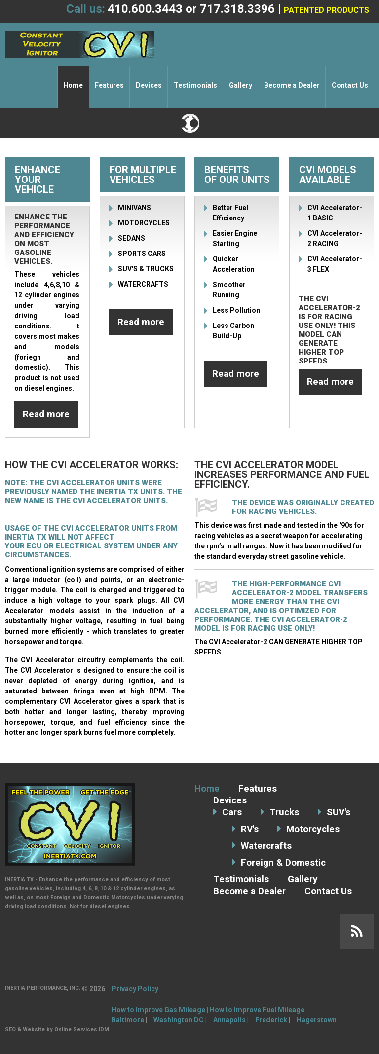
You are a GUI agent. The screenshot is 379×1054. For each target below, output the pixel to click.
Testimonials (195, 85)
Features (109, 85)
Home (73, 85)
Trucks (284, 812)
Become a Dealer (292, 85)
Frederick (271, 1020)
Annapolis (229, 1020)
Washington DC (178, 1020)
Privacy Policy (135, 989)
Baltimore (128, 1020)
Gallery (240, 85)
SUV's (339, 812)
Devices (149, 85)
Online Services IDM (81, 1029)
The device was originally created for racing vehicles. (303, 507)
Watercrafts (266, 845)
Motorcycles (313, 829)
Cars (232, 812)
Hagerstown (317, 1020)
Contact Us (350, 85)
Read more (46, 414)
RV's (250, 829)
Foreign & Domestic (284, 862)
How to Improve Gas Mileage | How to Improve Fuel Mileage (208, 1010)
